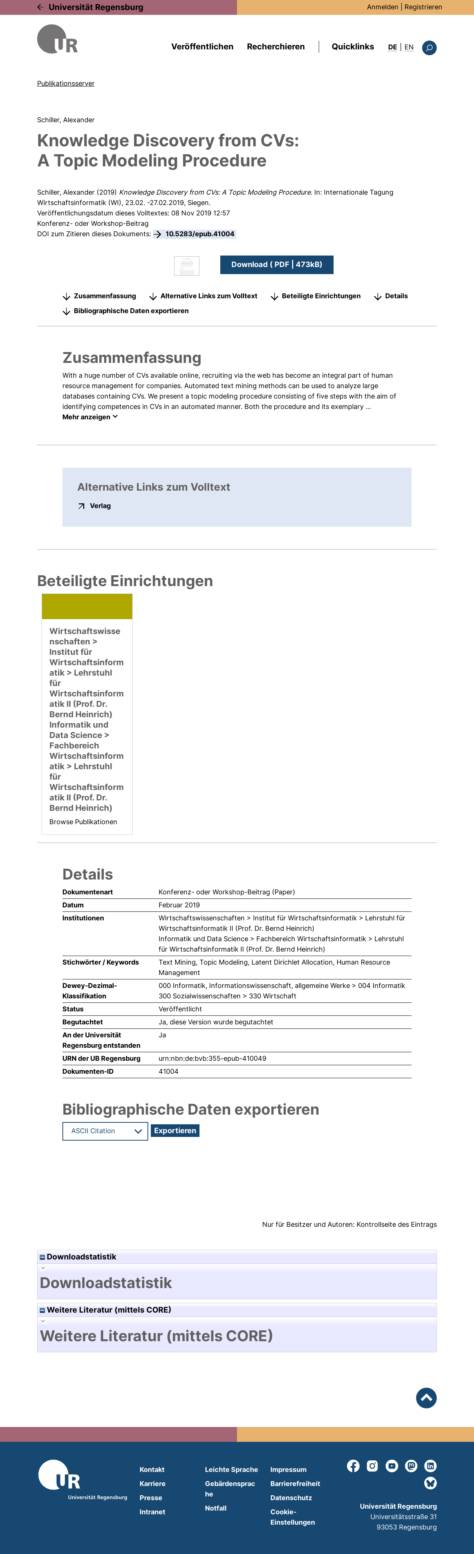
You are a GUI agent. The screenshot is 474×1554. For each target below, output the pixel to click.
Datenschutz (291, 1498)
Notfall (216, 1508)
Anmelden (383, 7)
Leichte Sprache (231, 1469)
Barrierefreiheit (295, 1484)
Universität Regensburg (96, 7)
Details (396, 296)
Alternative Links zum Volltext (208, 296)
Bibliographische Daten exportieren (131, 311)
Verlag (100, 505)
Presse (151, 1498)
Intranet (152, 1512)
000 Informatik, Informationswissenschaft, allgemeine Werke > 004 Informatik (282, 985)
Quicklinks (353, 46)
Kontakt (152, 1469)
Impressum (288, 1469)
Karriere (153, 1484)
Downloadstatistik (78, 1256)
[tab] (237, 1282)
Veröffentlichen (202, 46)
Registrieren (423, 7)
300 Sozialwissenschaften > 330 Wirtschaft (227, 996)
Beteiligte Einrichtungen (321, 296)
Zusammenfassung (105, 296)
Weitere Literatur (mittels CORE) (106, 1309)
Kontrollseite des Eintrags (397, 1224)
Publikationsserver (66, 83)
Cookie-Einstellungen (292, 1517)
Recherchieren (276, 46)
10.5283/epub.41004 (200, 234)
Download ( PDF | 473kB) (276, 264)
